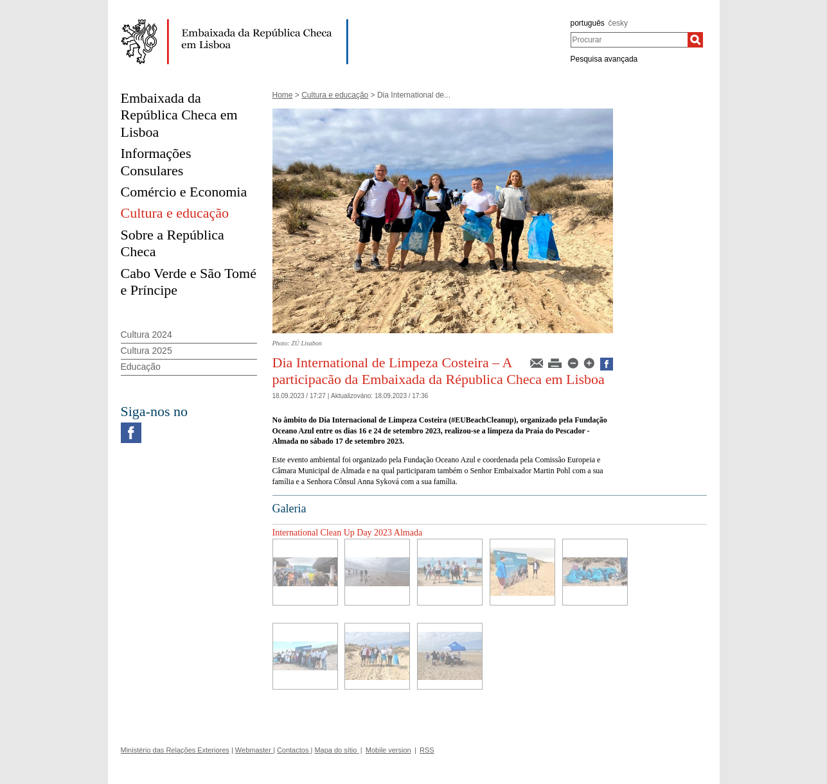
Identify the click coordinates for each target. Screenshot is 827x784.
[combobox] (629, 40)
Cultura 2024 (146, 334)
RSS (427, 750)
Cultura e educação (334, 95)
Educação (141, 367)
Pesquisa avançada (604, 59)
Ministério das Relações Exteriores (175, 750)
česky (618, 23)
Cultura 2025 (146, 350)
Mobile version (388, 750)
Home (282, 95)
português (588, 23)
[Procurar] (695, 40)
